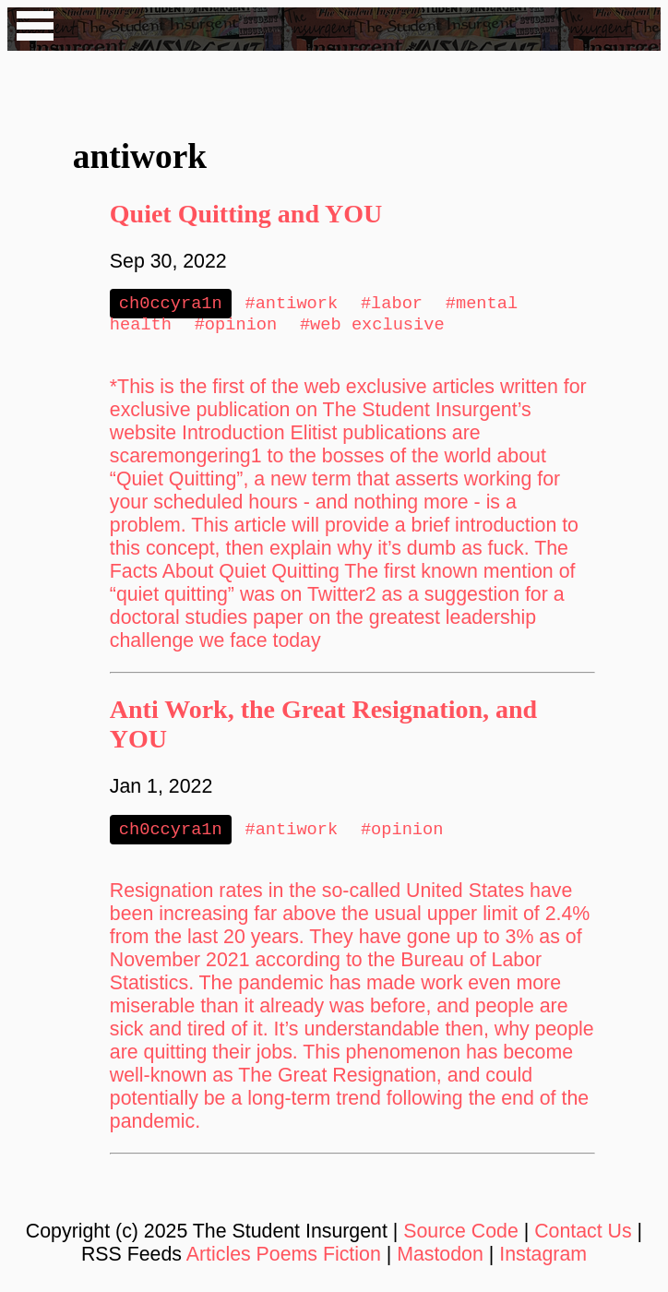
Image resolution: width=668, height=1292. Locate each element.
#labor (392, 304)
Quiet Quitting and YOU (246, 213)
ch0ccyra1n (170, 304)
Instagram (543, 1260)
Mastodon (440, 1260)
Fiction (352, 1260)
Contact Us (583, 1237)
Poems (286, 1260)
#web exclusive (372, 327)
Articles (218, 1260)
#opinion (236, 327)
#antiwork (291, 304)
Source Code (461, 1237)
